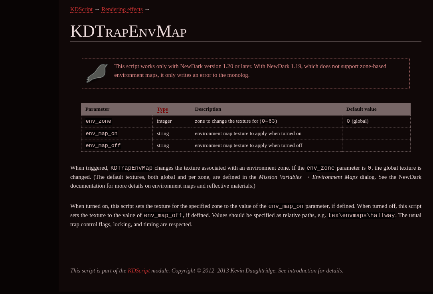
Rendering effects (122, 9)
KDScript (81, 9)
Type (162, 109)
